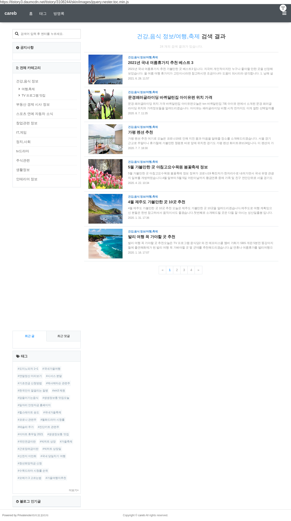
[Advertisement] (47, 259)
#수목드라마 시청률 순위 (33, 470)
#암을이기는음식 (28, 397)
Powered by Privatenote (16, 515)
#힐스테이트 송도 (28, 412)
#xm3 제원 (58, 390)
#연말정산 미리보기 (30, 376)
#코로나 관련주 (27, 419)
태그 (43, 13)
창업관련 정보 (27, 123)
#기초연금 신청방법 (30, 383)
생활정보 (23, 170)
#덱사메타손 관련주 (58, 383)
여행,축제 (28, 89)
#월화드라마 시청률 (52, 419)
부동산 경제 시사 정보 (33, 104)
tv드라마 (22, 151)
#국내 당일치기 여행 (52, 456)
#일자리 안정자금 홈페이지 (34, 405)
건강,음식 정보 (27, 81)
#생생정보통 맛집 (58, 434)
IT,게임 (21, 132)
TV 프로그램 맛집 (33, 95)
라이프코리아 (40, 515)
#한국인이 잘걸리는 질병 (33, 390)
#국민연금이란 (27, 441)
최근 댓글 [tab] (63, 336)
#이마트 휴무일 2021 (30, 434)
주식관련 (23, 160)
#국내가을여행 (51, 368)
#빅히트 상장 (48, 441)
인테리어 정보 (27, 179)
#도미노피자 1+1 (28, 368)
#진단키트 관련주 (48, 427)
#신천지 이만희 (27, 456)
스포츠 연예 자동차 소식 (34, 114)
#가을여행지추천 (55, 478)
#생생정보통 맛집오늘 (56, 397)
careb (11, 13)
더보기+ (74, 490)
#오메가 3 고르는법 (29, 478)
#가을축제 (66, 441)
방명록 (58, 13)
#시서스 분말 (54, 376)
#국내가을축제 (52, 412)
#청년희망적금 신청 (30, 463)
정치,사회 (23, 142)
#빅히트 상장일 (52, 448)
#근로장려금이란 (28, 448)
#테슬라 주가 (26, 427)
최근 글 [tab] (30, 336)
